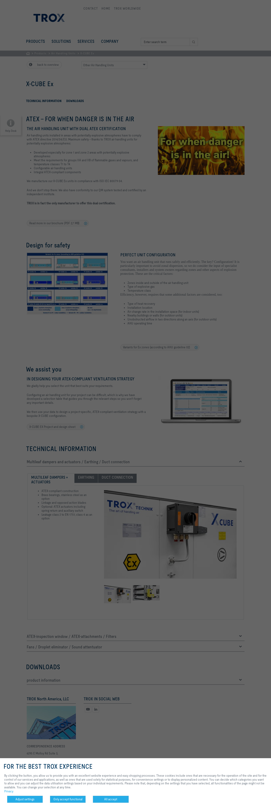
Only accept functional (67, 799)
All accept (110, 799)
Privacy (8, 791)
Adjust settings (24, 799)
